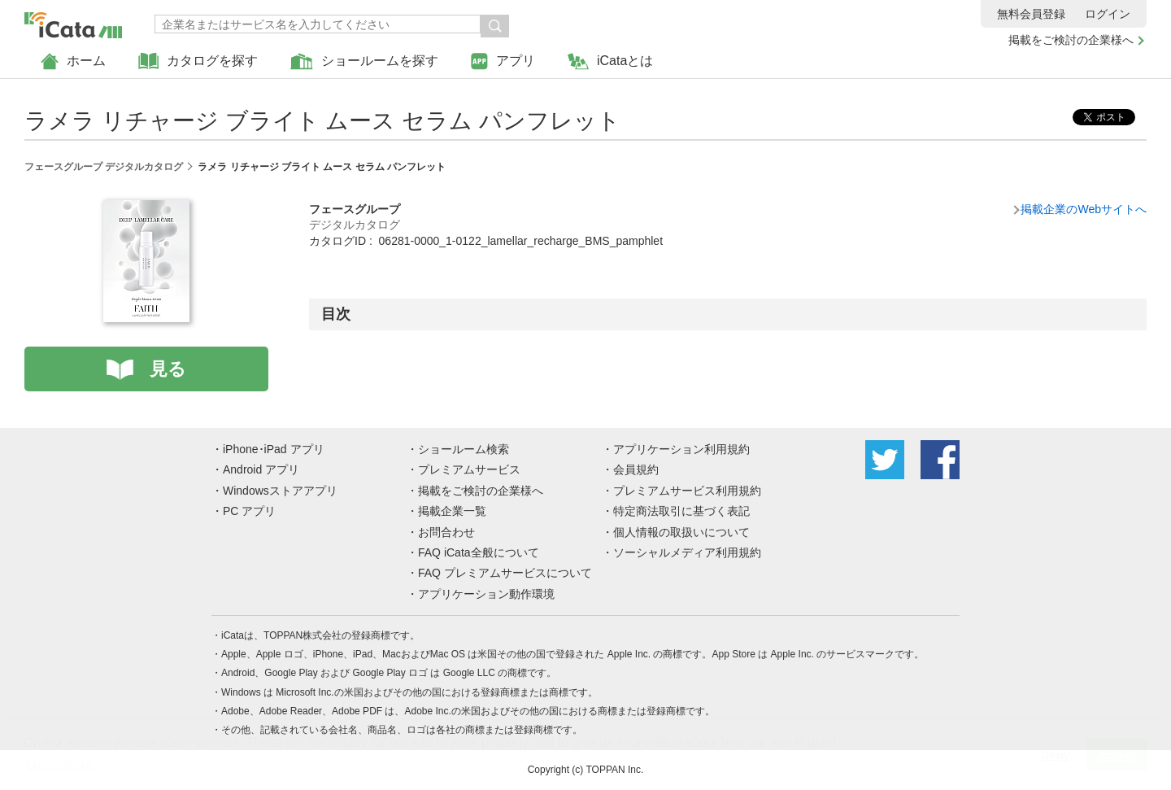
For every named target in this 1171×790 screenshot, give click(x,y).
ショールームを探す (364, 61)
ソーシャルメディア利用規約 (687, 552)
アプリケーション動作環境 (486, 593)
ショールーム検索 (463, 449)
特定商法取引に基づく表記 (681, 510)
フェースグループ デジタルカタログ (103, 166)
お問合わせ (446, 532)
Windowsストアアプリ (280, 490)
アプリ (503, 61)
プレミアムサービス (469, 469)
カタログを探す (198, 61)
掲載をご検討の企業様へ (1071, 39)
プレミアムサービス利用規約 (687, 490)
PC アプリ (249, 510)
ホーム (73, 61)
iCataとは (610, 61)
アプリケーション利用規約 (681, 449)
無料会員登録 (1031, 13)
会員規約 (636, 469)
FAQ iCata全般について (478, 552)
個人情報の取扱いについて (681, 532)
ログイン (1107, 13)
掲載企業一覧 (452, 510)
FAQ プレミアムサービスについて (505, 572)
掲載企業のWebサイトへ (1084, 209)
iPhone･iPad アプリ (273, 449)
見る (168, 369)
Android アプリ (261, 469)
